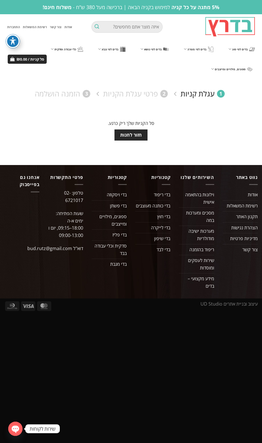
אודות (68, 27)
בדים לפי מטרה (199, 49)
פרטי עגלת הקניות (135, 93)
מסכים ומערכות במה (200, 216)
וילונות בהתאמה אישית (199, 198)
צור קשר (56, 27)
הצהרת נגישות (244, 227)
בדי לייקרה (160, 227)
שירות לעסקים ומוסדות (201, 264)
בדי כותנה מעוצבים (153, 206)
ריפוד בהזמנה (201, 249)
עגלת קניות (203, 93)
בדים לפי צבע (112, 49)
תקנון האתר (247, 216)
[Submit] (97, 27)
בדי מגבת (118, 264)
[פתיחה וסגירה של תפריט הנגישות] (13, 41)
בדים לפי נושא (154, 49)
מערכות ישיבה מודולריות (201, 235)
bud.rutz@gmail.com (49, 248)
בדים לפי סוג (241, 49)
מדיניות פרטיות (244, 238)
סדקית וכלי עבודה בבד (111, 249)
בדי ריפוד (162, 194)
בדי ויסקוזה (117, 194)
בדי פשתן (118, 206)
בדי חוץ (163, 216)
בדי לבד (163, 249)
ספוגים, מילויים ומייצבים (232, 69)
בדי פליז (119, 235)
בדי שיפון (162, 238)
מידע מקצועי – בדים (201, 282)
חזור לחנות (131, 135)
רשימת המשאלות (35, 27)
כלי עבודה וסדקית (67, 49)
